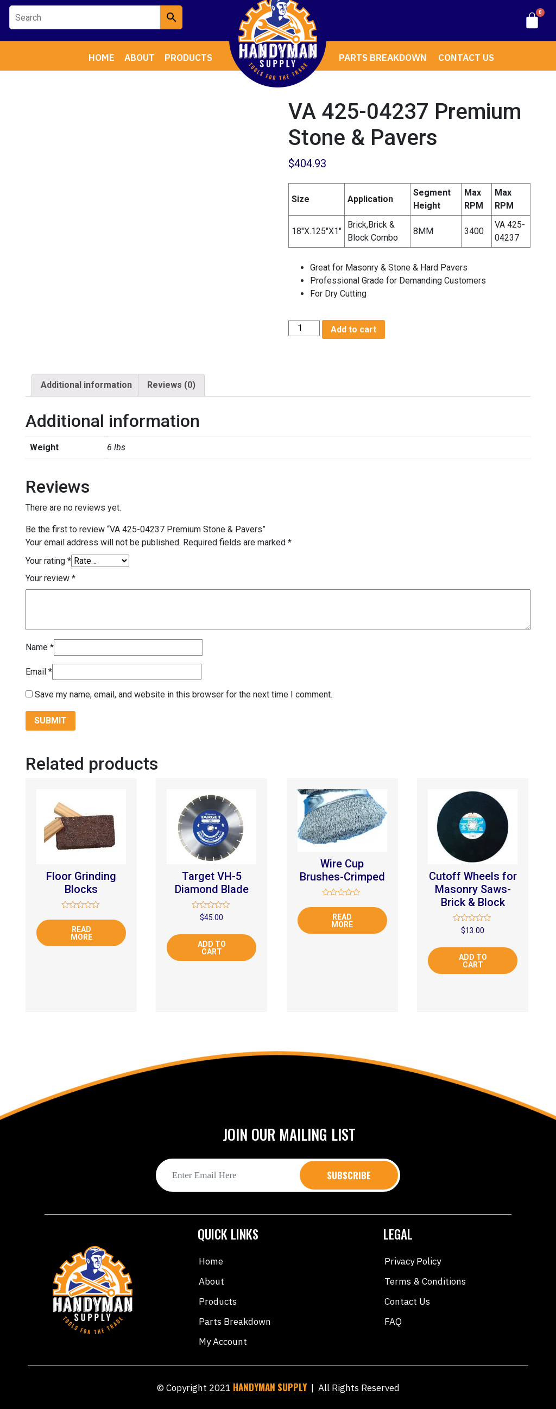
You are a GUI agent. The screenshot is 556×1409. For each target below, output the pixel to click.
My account (223, 1342)
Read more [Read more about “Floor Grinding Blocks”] (81, 933)
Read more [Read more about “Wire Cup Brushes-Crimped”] (342, 921)
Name (40, 647)
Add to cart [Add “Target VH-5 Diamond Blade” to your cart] (212, 948)
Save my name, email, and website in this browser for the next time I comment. (183, 694)
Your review (50, 578)
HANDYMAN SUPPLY (270, 1387)
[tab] (86, 385)
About (139, 58)
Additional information (86, 385)
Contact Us (466, 58)
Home (102, 58)
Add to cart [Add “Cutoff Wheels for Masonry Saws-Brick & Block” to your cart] (473, 961)
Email (39, 671)
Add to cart (353, 329)
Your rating (48, 561)
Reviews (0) (171, 385)
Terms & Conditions (425, 1281)
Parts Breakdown (383, 58)
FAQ (393, 1322)
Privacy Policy (412, 1261)
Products (188, 58)
